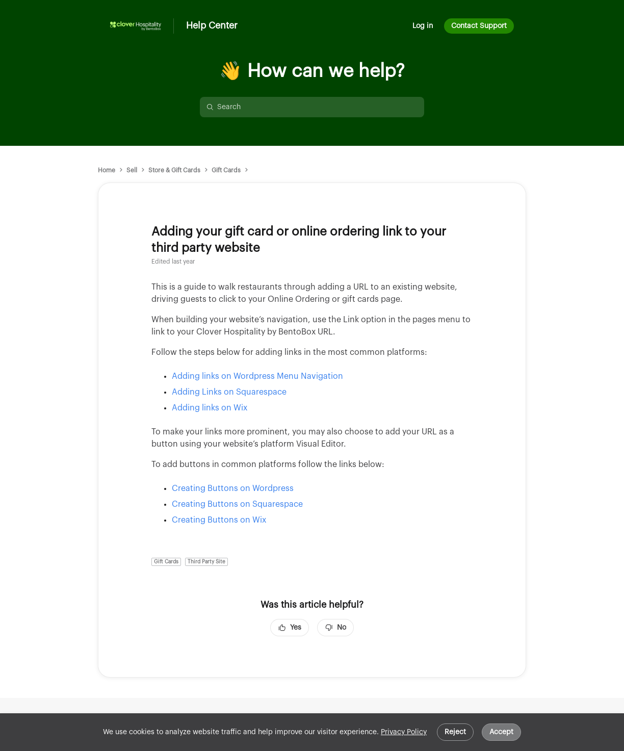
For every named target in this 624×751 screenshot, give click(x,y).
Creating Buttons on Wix (219, 520)
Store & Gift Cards (174, 170)
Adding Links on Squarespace (229, 392)
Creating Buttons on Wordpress (233, 488)
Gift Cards (226, 170)
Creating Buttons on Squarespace (237, 504)
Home (106, 170)
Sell (131, 170)
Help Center (212, 25)
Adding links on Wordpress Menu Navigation (258, 376)
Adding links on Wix (209, 408)
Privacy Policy (404, 732)
